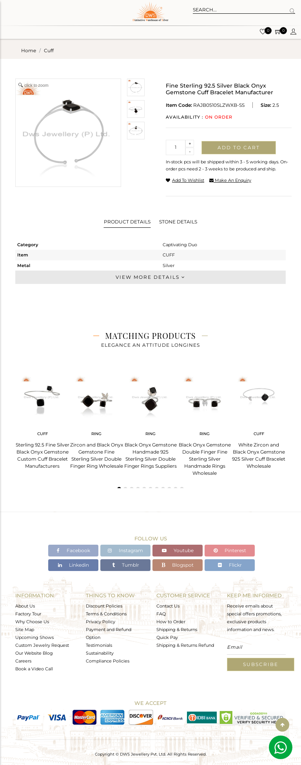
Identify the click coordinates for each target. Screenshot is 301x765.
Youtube (178, 550)
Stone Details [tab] (178, 222)
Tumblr (125, 565)
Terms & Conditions (106, 614)
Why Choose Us (32, 621)
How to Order (170, 621)
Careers (23, 661)
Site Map (24, 629)
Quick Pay (167, 637)
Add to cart (239, 147)
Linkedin (73, 565)
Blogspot (177, 565)
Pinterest (230, 550)
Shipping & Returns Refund (185, 645)
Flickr (230, 565)
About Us (25, 606)
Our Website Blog (34, 653)
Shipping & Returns (176, 629)
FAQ (161, 614)
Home (28, 50)
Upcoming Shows (34, 637)
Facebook (73, 550)
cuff (49, 50)
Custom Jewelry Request (42, 645)
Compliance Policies (107, 661)
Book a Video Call (34, 669)
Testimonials (99, 645)
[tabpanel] (42, 419)
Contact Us (168, 606)
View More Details (150, 277)
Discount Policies (104, 606)
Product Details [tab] (127, 222)
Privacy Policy (100, 621)
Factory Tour (28, 614)
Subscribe (260, 664)
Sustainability (100, 653)
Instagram (125, 550)
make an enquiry (230, 180)
